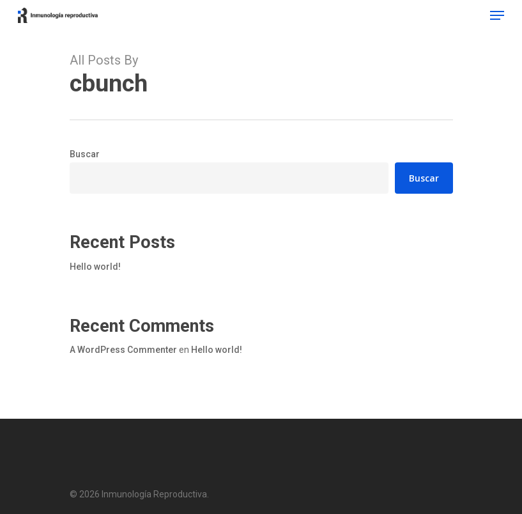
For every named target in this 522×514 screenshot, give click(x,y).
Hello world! (95, 266)
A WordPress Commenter (123, 350)
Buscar (85, 154)
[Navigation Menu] (497, 15)
